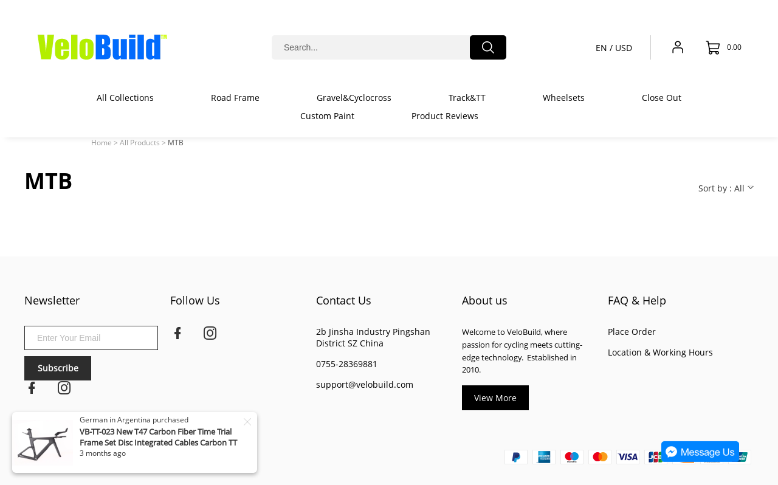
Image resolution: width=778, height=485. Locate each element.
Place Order (632, 331)
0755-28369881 (346, 364)
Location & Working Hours (660, 352)
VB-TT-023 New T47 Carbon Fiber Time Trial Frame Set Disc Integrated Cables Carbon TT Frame (158, 442)
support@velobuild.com (364, 384)
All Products (140, 142)
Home (101, 142)
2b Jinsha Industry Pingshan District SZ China (373, 337)
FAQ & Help (637, 300)
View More (495, 398)
